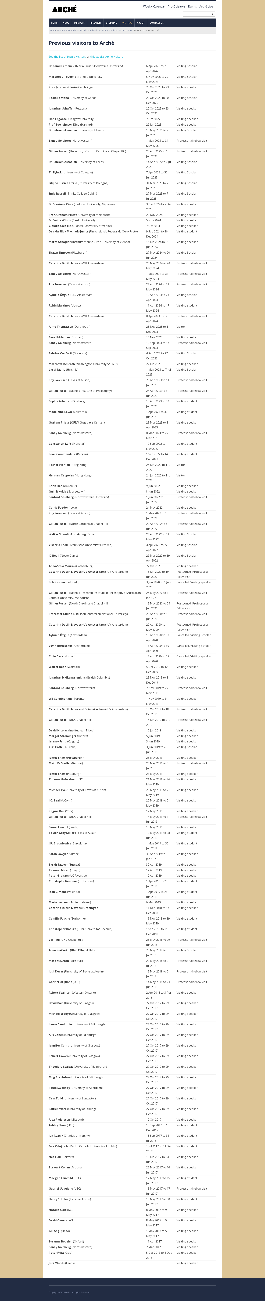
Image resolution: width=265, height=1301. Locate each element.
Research (95, 22)
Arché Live (206, 6)
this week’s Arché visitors (106, 57)
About (141, 22)
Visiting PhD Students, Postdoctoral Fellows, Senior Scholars (87, 30)
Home (54, 22)
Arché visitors (176, 6)
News (66, 22)
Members (79, 22)
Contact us (157, 22)
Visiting (127, 22)
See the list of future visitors (67, 57)
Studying (111, 22)
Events (192, 6)
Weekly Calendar (154, 6)
